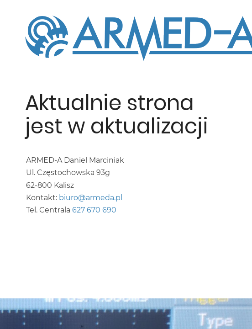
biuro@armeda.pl (90, 197)
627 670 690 (94, 210)
